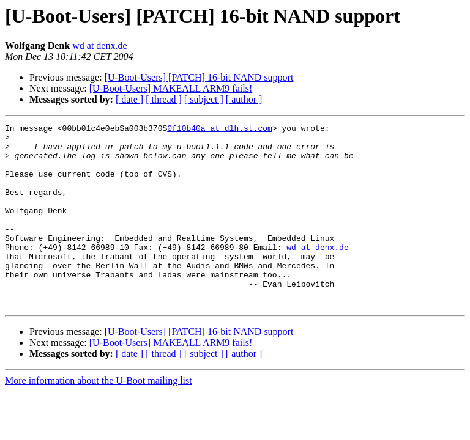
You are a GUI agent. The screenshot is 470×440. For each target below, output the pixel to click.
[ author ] (244, 99)
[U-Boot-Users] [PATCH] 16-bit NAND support (199, 77)
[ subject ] (203, 99)
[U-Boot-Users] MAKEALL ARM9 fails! (170, 88)
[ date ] (129, 99)
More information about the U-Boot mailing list (98, 417)
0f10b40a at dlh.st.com (219, 129)
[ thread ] (164, 99)
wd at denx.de (99, 45)
